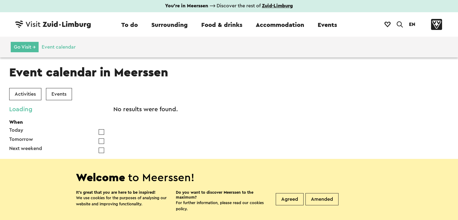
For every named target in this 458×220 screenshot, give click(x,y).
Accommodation (280, 25)
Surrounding (169, 25)
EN (412, 24)
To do (129, 25)
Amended (322, 199)
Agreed (289, 199)
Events (327, 25)
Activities (25, 94)
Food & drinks (221, 25)
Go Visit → (25, 47)
